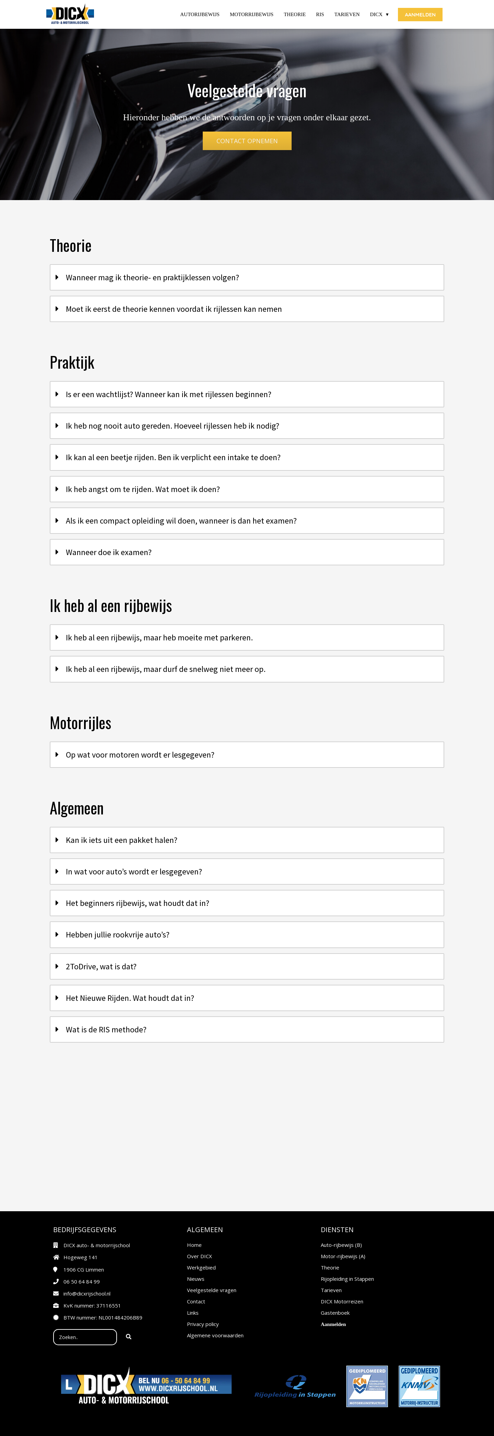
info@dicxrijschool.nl (86, 1293)
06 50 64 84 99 (81, 1281)
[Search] (128, 1337)
